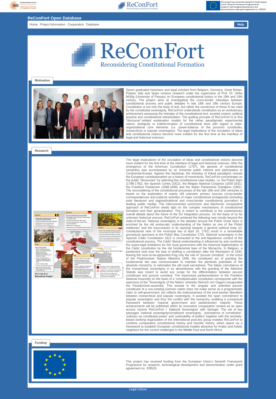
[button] (240, 24)
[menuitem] (34, 25)
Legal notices (138, 389)
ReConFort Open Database (55, 18)
